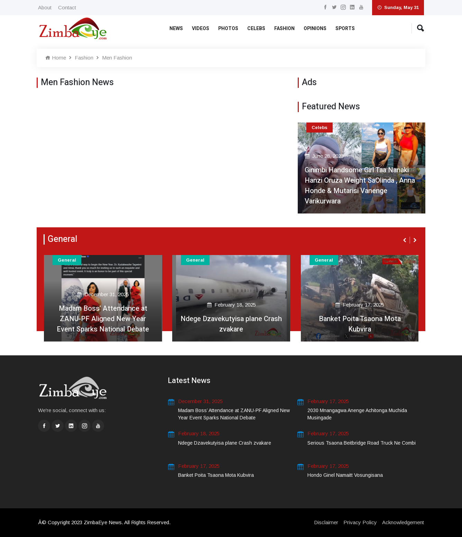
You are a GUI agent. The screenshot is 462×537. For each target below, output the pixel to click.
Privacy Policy (360, 522)
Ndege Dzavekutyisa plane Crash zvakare (231, 324)
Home (55, 58)
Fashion (284, 28)
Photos (228, 28)
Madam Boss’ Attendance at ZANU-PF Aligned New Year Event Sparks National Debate (103, 318)
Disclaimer (326, 522)
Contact (67, 7)
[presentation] (405, 240)
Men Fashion (117, 58)
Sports (345, 28)
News (176, 28)
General (67, 260)
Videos (200, 28)
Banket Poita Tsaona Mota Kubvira (360, 324)
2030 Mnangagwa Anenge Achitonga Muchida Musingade (357, 414)
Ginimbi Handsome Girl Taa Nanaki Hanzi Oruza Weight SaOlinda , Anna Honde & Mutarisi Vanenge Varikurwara (360, 185)
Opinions (315, 28)
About (45, 7)
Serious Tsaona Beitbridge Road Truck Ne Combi (361, 443)
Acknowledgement (403, 522)
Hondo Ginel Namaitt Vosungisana (345, 475)
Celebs (256, 28)
